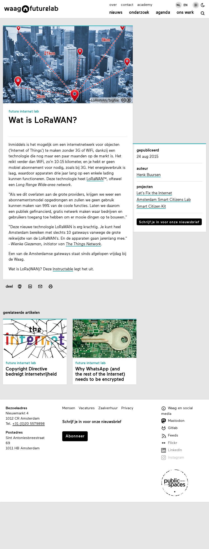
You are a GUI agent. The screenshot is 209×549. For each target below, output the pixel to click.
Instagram (172, 457)
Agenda (163, 13)
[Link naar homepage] (31, 9)
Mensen (68, 408)
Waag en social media (177, 411)
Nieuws (115, 13)
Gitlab (169, 428)
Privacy (127, 408)
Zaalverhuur (108, 408)
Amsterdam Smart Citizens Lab (164, 199)
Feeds (169, 435)
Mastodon (173, 420)
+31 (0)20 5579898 (28, 423)
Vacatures (87, 408)
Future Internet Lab (24, 111)
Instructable (63, 268)
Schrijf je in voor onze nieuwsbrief (169, 222)
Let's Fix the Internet (154, 193)
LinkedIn (171, 450)
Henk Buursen (149, 174)
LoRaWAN (95, 178)
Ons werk (185, 13)
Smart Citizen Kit (151, 206)
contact (127, 4)
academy (144, 4)
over (113, 4)
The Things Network (83, 243)
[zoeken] (202, 13)
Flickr (169, 443)
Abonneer (75, 436)
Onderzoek (139, 13)
